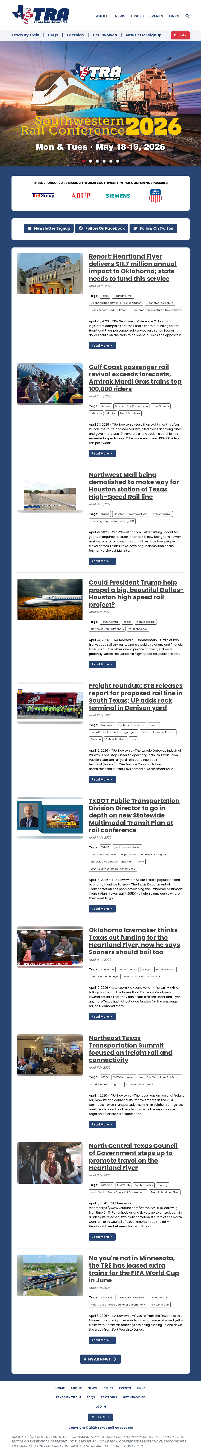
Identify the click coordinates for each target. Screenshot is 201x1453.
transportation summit (140, 1084)
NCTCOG (106, 1185)
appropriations (165, 969)
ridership (96, 413)
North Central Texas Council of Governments (118, 1192)
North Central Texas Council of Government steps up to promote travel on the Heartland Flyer (133, 1156)
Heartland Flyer (123, 295)
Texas (105, 295)
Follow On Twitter (153, 228)
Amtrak (105, 406)
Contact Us (100, 1417)
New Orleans (161, 406)
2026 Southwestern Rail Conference (113, 868)
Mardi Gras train (130, 413)
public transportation (127, 847)
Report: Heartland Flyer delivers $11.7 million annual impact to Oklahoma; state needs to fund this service (133, 267)
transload (107, 725)
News (120, 16)
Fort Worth (107, 969)
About (102, 16)
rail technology (138, 629)
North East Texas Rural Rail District (159, 1077)
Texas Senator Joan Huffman (108, 310)
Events (156, 16)
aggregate (129, 732)
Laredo (153, 725)
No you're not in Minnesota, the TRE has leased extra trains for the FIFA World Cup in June (134, 1269)
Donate (180, 35)
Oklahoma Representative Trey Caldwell (156, 310)
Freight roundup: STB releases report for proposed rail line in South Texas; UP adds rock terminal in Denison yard (136, 696)
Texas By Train (25, 35)
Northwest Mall (138, 514)
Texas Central (109, 621)
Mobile (111, 413)
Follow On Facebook (101, 228)
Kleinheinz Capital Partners (107, 629)
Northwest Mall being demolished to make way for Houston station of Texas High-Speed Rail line (134, 485)
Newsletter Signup (143, 35)
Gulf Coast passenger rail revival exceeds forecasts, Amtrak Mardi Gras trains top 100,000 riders (135, 378)
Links (174, 16)
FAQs (53, 35)
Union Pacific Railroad (104, 732)
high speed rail (162, 514)
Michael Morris (158, 1297)
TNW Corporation (124, 1077)
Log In (100, 1406)
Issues (137, 16)
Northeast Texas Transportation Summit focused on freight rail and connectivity (130, 1049)
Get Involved (105, 35)
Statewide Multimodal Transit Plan (111, 861)
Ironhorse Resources (131, 725)
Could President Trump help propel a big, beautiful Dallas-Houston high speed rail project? (136, 593)
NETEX (104, 1077)
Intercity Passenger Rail (155, 854)
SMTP (140, 861)
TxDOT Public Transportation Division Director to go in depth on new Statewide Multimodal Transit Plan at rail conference (134, 815)
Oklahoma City (128, 969)
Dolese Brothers (116, 739)
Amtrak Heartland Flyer (105, 976)
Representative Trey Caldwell (142, 976)
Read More (102, 345)
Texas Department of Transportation (113, 854)
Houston (119, 514)
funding (162, 1185)
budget (146, 969)
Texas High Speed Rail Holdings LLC (112, 521)
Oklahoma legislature (159, 303)
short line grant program (106, 1084)
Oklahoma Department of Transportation (116, 303)
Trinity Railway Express (130, 1297)
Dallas (105, 514)
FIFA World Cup (160, 1304)
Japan (127, 621)
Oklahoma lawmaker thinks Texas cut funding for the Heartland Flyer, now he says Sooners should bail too (134, 941)
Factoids (75, 35)
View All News (100, 1359)
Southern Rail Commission (131, 406)
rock (133, 739)
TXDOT (105, 847)
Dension (96, 739)
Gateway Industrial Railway (158, 732)
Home (60, 1388)
